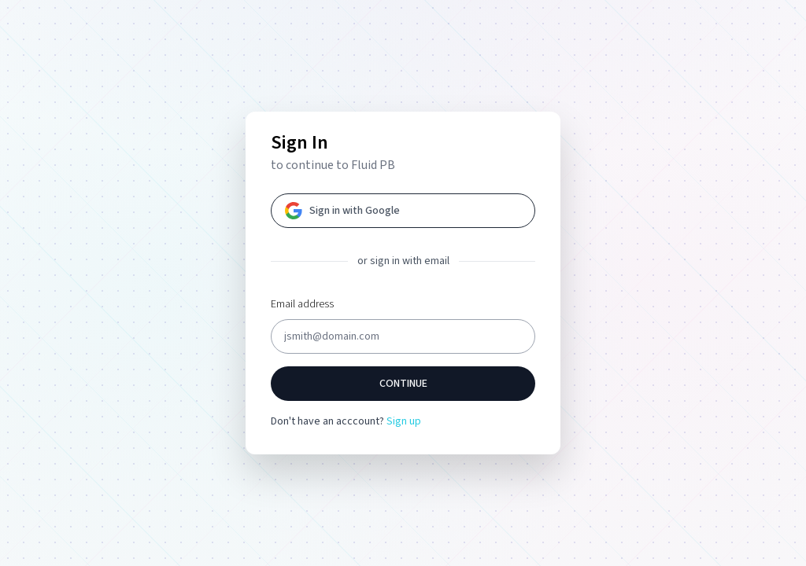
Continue (403, 383)
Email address (302, 304)
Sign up (403, 421)
